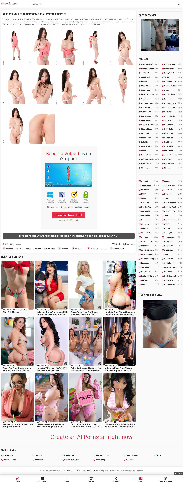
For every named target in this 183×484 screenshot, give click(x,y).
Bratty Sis (173, 250)
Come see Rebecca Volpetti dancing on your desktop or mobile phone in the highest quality (67, 236)
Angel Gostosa (173, 154)
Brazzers (150, 263)
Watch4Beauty (150, 254)
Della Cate (173, 128)
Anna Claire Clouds (173, 107)
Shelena (173, 120)
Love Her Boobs (173, 267)
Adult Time (173, 189)
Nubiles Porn (150, 206)
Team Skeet (150, 185)
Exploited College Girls (150, 275)
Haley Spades (173, 72)
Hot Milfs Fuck (173, 202)
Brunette (20, 248)
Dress (28, 248)
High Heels (37, 248)
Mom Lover (150, 219)
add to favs (118, 248)
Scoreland (150, 267)
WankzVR (150, 224)
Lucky (130, 481)
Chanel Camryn (150, 94)
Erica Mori (150, 133)
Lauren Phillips (173, 85)
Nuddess (160, 455)
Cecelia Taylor (173, 94)
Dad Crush (173, 258)
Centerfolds (70, 455)
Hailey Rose (150, 163)
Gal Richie (173, 111)
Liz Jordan (173, 167)
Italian (65, 248)
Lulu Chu (150, 141)
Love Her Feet (173, 206)
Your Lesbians (132, 455)
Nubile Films (150, 271)
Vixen (173, 198)
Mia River (173, 159)
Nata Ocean (173, 133)
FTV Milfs (173, 271)
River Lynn (150, 167)
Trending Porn (10, 460)
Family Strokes (150, 250)
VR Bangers (173, 237)
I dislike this (130, 244)
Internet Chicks (102, 455)
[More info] (65, 307)
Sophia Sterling (150, 124)
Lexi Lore (173, 141)
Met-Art (150, 181)
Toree (173, 77)
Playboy (150, 228)
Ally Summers (173, 103)
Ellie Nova (150, 150)
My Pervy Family (150, 258)
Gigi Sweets (173, 163)
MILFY (173, 224)
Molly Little (173, 90)
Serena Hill (173, 137)
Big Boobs (10, 248)
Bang (150, 284)
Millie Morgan (173, 64)
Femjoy (173, 181)
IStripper (79, 248)
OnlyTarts (150, 245)
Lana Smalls (150, 120)
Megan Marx (150, 154)
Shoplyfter (173, 232)
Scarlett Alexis (150, 68)
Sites (91, 481)
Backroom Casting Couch (173, 219)
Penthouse (150, 211)
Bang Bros (173, 280)
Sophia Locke (150, 98)
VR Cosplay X (173, 185)
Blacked (150, 280)
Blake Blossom (150, 85)
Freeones (39, 455)
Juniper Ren (150, 72)
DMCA (78, 471)
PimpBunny (100, 460)
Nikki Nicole (173, 124)
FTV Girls (150, 202)
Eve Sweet (173, 150)
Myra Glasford (150, 64)
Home (33, 481)
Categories (52, 481)
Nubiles (150, 237)
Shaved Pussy (50, 248)
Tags (72, 481)
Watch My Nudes (72, 460)
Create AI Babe (149, 481)
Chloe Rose (150, 137)
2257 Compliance (67, 471)
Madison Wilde (150, 103)
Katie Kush (173, 146)
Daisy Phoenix (173, 81)
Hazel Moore (150, 146)
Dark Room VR (173, 275)
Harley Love (150, 116)
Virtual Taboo (150, 232)
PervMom (173, 241)
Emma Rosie (150, 77)
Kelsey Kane (173, 68)
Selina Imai (150, 90)
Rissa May (150, 81)
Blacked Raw (173, 211)
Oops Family (173, 263)
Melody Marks (150, 107)
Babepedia (8, 455)
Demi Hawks (173, 98)
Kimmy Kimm (150, 128)
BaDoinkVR (150, 215)
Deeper (173, 228)
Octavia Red (150, 111)
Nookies (173, 193)
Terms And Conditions (90, 471)
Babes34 (130, 460)
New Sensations (150, 241)
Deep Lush (173, 245)
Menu (177, 473)
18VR (173, 254)
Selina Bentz (173, 116)
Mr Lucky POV (173, 284)
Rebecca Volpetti (98, 248)
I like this (118, 244)
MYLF (150, 193)
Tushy (173, 215)
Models (111, 481)
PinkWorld (39, 460)
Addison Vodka (150, 159)
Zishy (150, 198)
